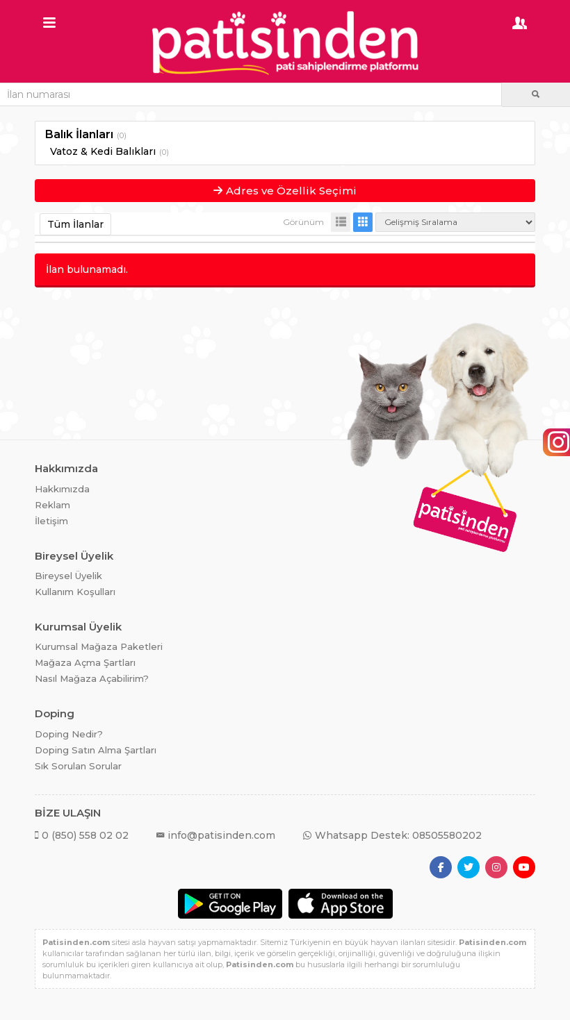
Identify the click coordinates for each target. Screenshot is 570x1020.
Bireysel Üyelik (68, 575)
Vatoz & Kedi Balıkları (103, 151)
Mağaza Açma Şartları (85, 662)
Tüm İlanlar (75, 224)
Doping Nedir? (69, 733)
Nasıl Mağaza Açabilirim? (92, 678)
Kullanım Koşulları (75, 591)
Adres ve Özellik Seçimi (285, 190)
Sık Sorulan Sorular (78, 765)
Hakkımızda (62, 488)
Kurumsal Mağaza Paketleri (99, 646)
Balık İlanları (79, 134)
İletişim (51, 520)
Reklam (52, 504)
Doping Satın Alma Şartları (95, 749)
